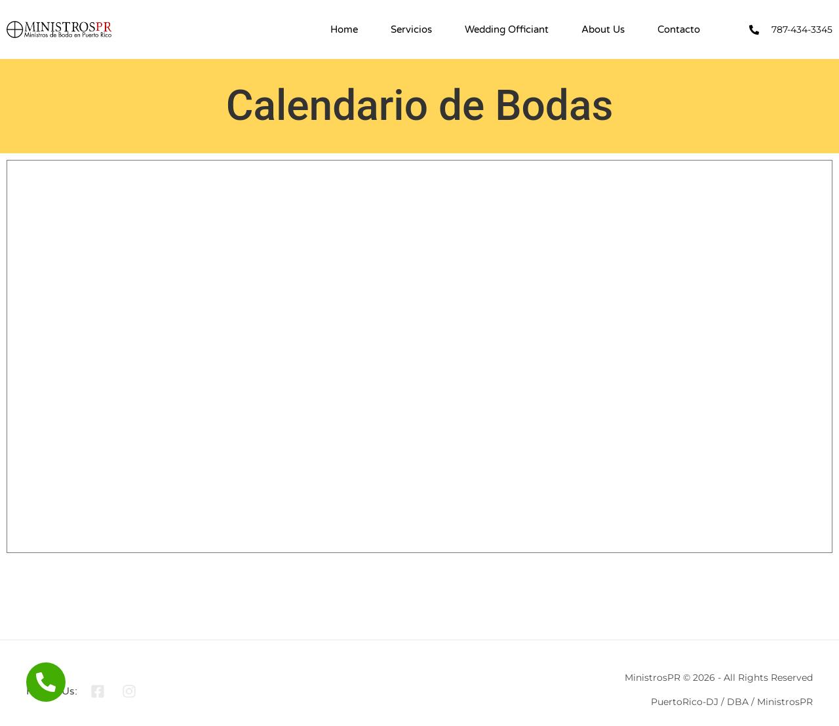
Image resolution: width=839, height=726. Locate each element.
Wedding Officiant (507, 29)
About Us (603, 29)
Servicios (411, 29)
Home (344, 29)
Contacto (678, 29)
